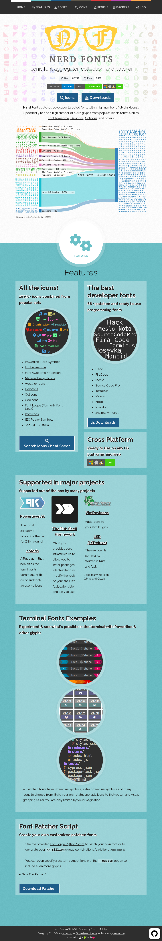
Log (141, 7)
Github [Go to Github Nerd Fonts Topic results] (88, 578)
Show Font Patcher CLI (35, 874)
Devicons (77, 118)
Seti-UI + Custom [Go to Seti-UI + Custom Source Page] (37, 425)
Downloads (100, 97)
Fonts (61, 7)
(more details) (117, 849)
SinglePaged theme (86, 933)
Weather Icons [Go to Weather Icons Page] (35, 383)
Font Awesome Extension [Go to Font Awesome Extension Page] (43, 373)
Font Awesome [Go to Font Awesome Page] (35, 367)
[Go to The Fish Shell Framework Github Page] (65, 517)
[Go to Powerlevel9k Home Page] (32, 508)
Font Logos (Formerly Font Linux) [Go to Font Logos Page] (44, 407)
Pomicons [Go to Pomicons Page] (32, 414)
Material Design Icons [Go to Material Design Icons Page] (40, 378)
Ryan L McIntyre (99, 929)
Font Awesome (58, 118)
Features (41, 7)
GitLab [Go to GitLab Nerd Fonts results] (101, 578)
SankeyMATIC (44, 217)
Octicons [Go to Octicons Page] (31, 394)
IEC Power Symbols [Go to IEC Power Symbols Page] (39, 419)
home (21, 7)
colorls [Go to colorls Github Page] (32, 551)
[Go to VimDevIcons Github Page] (97, 506)
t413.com (67, 933)
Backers (121, 7)
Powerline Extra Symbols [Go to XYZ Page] (42, 362)
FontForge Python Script (67, 844)
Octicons (91, 118)
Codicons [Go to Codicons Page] (31, 400)
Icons (81, 7)
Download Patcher (39, 888)
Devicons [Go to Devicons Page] (31, 389)
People (101, 7)
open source (118, 933)
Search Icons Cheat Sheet (47, 446)
